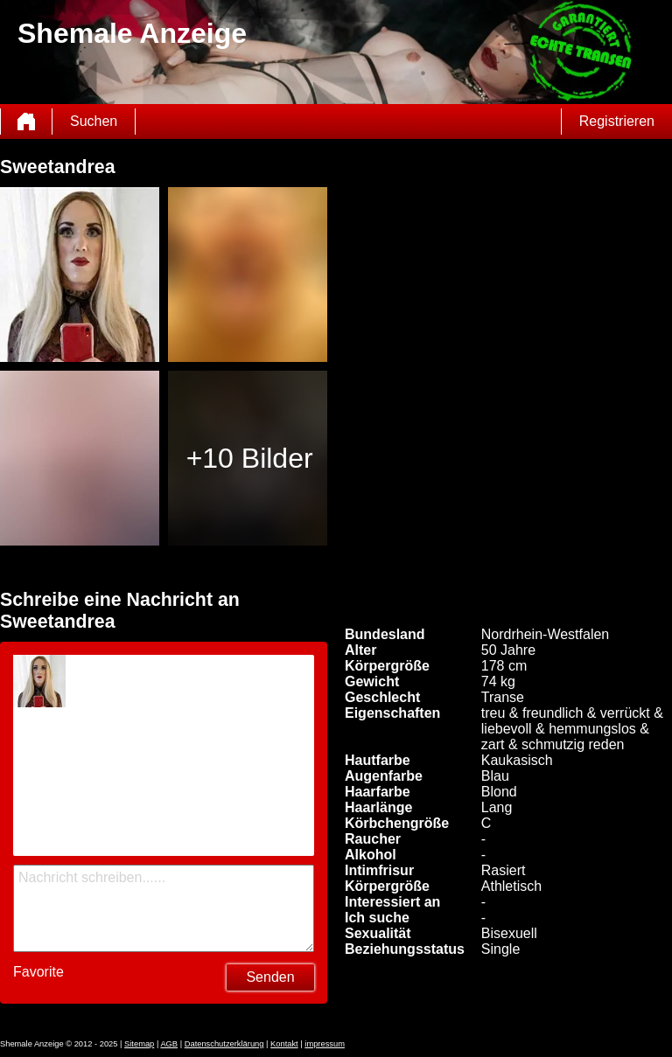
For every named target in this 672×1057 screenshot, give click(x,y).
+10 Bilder (249, 458)
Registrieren (616, 121)
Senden (270, 977)
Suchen (93, 121)
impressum (324, 1044)
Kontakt (284, 1044)
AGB (169, 1044)
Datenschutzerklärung (224, 1044)
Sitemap (139, 1044)
